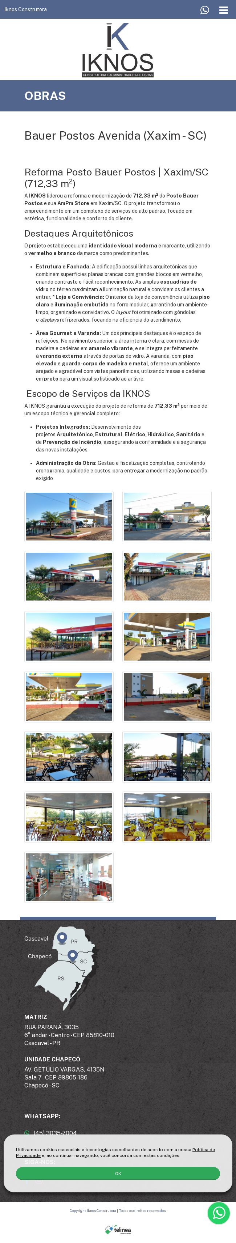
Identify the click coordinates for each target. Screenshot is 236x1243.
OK (118, 1173)
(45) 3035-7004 (50, 1133)
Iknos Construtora (25, 9)
